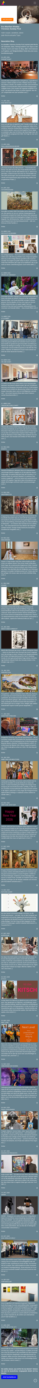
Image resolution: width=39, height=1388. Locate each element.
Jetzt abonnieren (7, 19)
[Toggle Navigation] (35, 3)
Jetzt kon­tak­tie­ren (9, 1377)
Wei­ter (3, 96)
